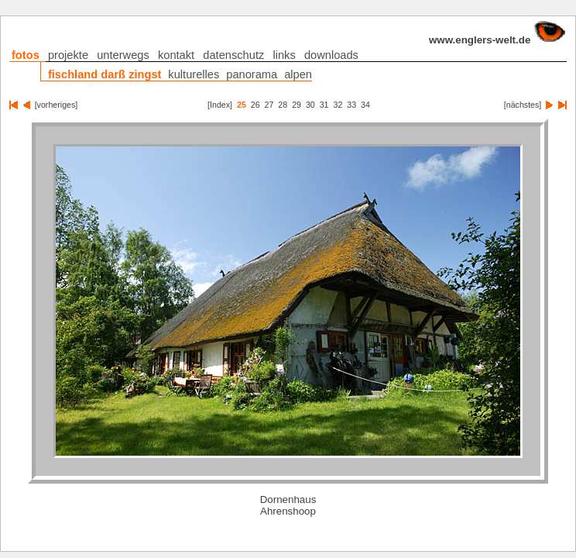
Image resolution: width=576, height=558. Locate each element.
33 (351, 104)
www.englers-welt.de (495, 40)
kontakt (178, 55)
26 (255, 104)
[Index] (220, 104)
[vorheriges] (54, 104)
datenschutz (235, 55)
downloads (333, 55)
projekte (70, 55)
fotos (27, 55)
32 (338, 104)
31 (324, 104)
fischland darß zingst (105, 74)
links (285, 55)
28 (283, 104)
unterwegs (125, 55)
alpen (298, 74)
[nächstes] (525, 104)
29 (296, 104)
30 (310, 104)
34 (365, 104)
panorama (251, 74)
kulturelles (193, 74)
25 (242, 104)
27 (269, 104)
